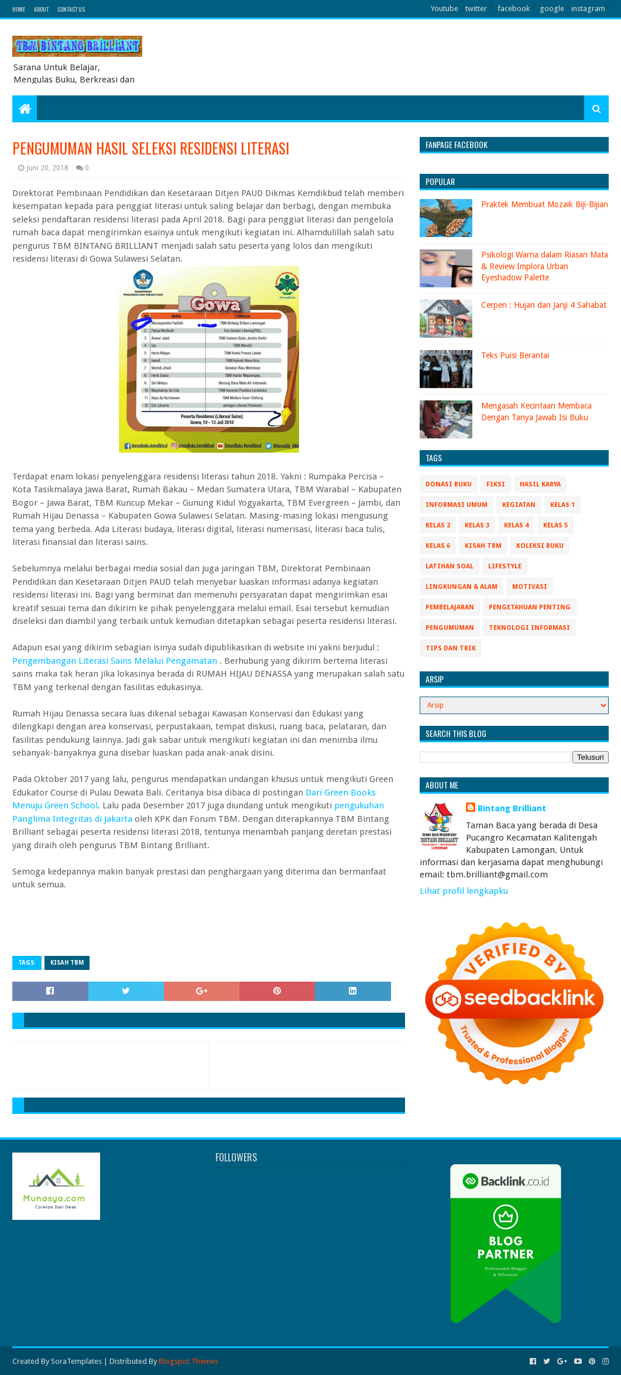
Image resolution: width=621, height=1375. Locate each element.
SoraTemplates (76, 1361)
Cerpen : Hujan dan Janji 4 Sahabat (543, 305)
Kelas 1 (562, 505)
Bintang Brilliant (512, 808)
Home (18, 9)
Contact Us (71, 9)
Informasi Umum (457, 505)
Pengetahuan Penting (530, 607)
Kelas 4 (516, 525)
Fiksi (495, 484)
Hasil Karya (540, 484)
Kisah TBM (67, 962)
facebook (514, 8)
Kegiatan (519, 505)
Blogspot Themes (188, 1361)
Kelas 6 (438, 546)
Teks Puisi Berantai (515, 355)
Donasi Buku (449, 484)
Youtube (444, 8)
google (552, 8)
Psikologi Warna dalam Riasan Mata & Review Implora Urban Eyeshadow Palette (544, 266)
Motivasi (529, 587)
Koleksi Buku (540, 546)
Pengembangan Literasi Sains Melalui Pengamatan (115, 661)
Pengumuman (450, 628)
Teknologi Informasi (529, 628)
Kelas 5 (555, 525)
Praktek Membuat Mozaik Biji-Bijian (544, 204)
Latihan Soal (450, 566)
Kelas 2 (438, 525)
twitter (476, 8)
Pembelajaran (450, 607)
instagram (588, 8)
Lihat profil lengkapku (464, 891)
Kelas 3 (477, 525)
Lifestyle (504, 566)
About (41, 9)
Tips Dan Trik (451, 648)
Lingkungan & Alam (462, 587)
